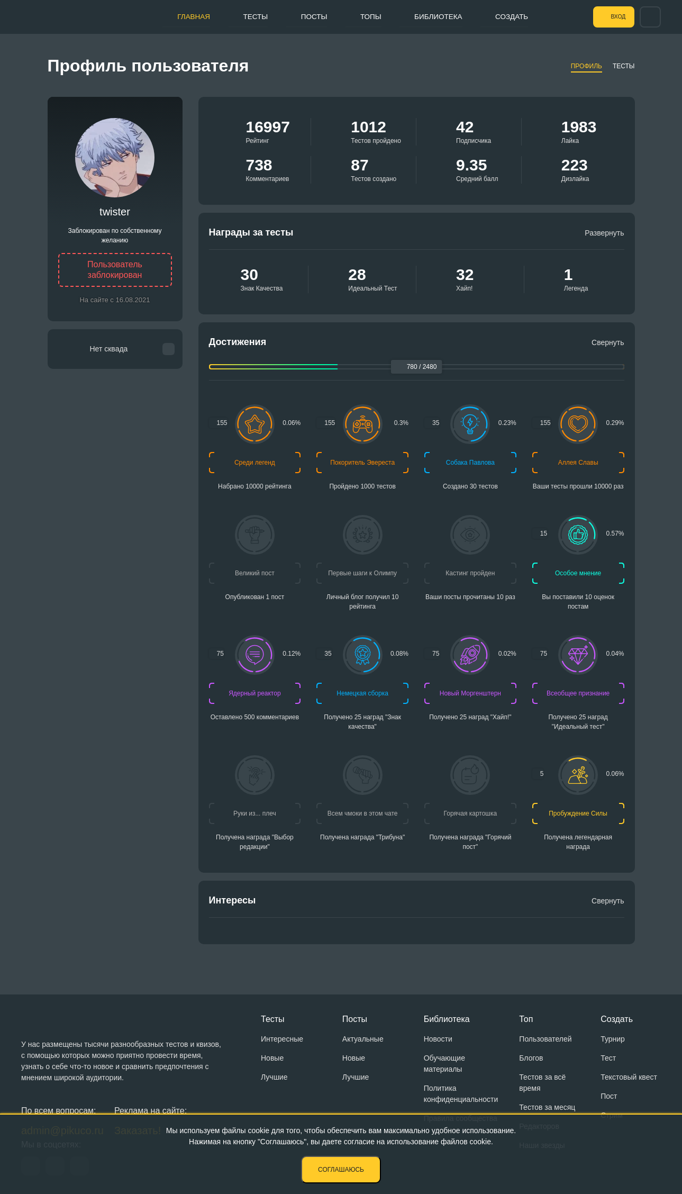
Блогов (531, 1058)
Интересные (282, 1039)
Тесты (243, 16)
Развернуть (604, 233)
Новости (438, 1039)
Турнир (613, 1039)
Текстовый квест (629, 1077)
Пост (609, 1096)
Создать (513, 16)
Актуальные (363, 1039)
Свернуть (608, 342)
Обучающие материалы (444, 1063)
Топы (365, 16)
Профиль (586, 66)
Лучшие (274, 1077)
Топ (526, 1019)
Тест (608, 1058)
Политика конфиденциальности (461, 1093)
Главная (178, 16)
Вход (613, 17)
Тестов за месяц (547, 1107)
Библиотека (436, 16)
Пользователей (545, 1039)
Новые (272, 1058)
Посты (305, 16)
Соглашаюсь (341, 1169)
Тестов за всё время (542, 1082)
